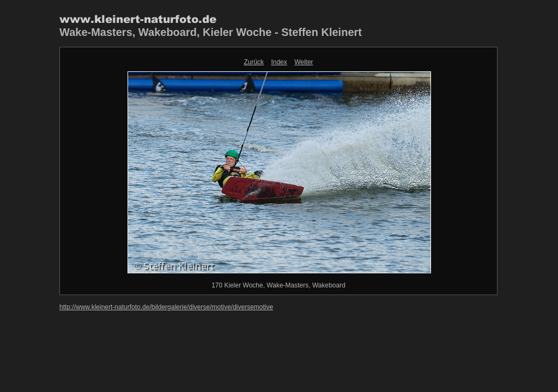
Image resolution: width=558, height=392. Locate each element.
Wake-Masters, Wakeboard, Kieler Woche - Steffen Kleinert (210, 32)
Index (279, 62)
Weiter (303, 62)
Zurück (254, 62)
